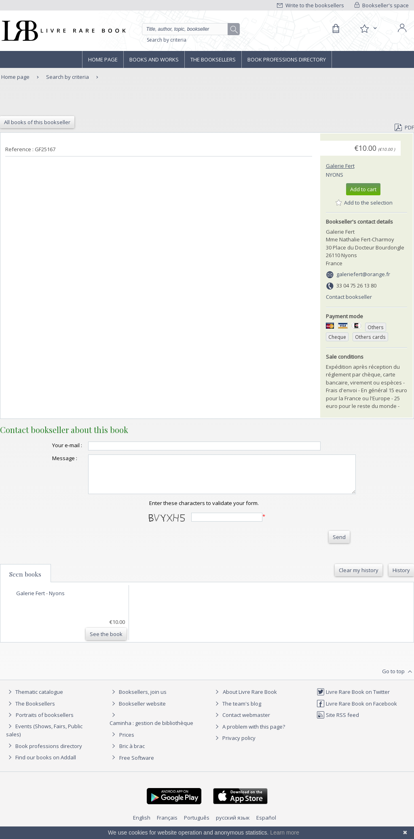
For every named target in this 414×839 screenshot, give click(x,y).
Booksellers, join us (138, 699)
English (141, 824)
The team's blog (237, 711)
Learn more (284, 832)
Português (196, 824)
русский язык (233, 824)
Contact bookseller (349, 296)
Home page (103, 59)
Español (266, 824)
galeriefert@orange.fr (363, 274)
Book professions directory (286, 59)
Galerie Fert (340, 165)
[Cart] (336, 29)
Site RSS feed (338, 722)
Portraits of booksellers (45, 722)
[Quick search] (188, 29)
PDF (404, 127)
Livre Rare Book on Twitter (353, 699)
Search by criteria (166, 39)
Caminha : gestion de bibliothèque (151, 730)
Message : (48, 458)
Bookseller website (138, 711)
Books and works (154, 59)
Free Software (136, 765)
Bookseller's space (382, 5)
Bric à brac (132, 753)
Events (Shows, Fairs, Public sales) (44, 737)
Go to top (398, 679)
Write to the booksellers (310, 5)
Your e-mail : (51, 445)
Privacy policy (234, 745)
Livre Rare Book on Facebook (357, 711)
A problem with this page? (249, 734)
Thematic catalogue (34, 699)
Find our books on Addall (41, 765)
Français (167, 824)
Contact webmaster (241, 722)
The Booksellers (213, 59)
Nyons (334, 174)
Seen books (25, 581)
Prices (126, 742)
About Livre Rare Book (250, 699)
